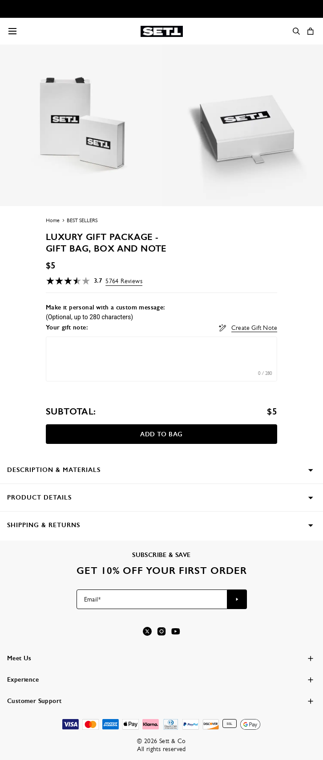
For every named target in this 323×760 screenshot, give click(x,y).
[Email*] (152, 599)
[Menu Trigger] (12, 31)
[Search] (296, 31)
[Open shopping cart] (310, 31)
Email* (92, 599)
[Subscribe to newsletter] (237, 599)
